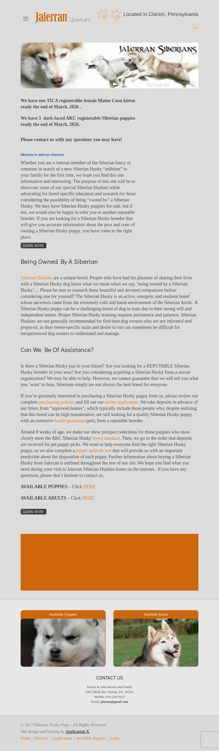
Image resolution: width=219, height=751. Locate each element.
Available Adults (156, 614)
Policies (41, 738)
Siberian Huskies (36, 277)
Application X (77, 731)
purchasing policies (56, 402)
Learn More (33, 245)
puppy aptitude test (93, 450)
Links (115, 738)
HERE (89, 486)
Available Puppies (63, 614)
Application (62, 738)
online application (121, 402)
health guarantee (69, 420)
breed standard (106, 438)
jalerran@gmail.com (114, 702)
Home (26, 738)
